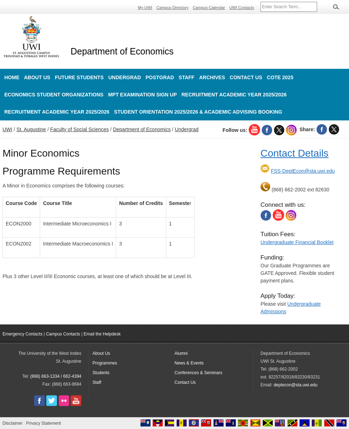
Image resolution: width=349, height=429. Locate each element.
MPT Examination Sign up (142, 94)
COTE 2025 (280, 77)
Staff (187, 77)
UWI (7, 129)
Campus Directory (173, 7)
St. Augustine (31, 129)
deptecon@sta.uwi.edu (295, 384)
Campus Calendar (209, 7)
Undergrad (124, 77)
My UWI (145, 7)
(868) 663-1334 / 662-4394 (55, 376)
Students (100, 372)
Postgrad (159, 77)
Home (11, 77)
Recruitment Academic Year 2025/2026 (234, 94)
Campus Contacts (63, 334)
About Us (37, 77)
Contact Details (294, 153)
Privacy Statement (43, 423)
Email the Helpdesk (101, 334)
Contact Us (246, 77)
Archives (212, 77)
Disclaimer (13, 423)
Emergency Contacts (22, 334)
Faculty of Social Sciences (79, 129)
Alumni (181, 353)
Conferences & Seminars (198, 372)
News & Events (189, 363)
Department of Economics (122, 51)
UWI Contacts (241, 7)
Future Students (79, 77)
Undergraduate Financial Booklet (297, 242)
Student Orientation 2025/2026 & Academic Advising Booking (198, 112)
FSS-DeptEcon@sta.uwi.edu (303, 171)
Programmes (104, 363)
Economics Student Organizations (54, 94)
